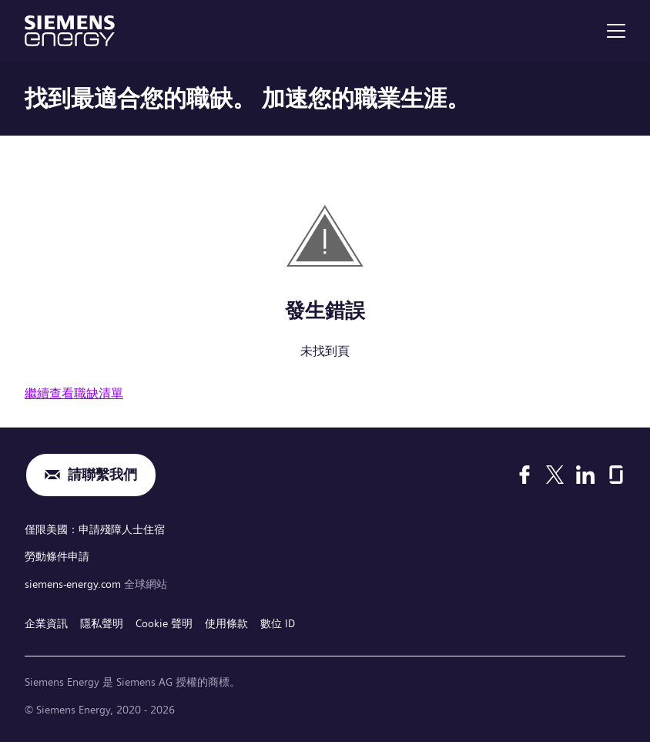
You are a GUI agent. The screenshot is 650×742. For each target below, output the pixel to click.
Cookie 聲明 (164, 623)
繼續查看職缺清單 (74, 393)
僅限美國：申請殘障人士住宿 (95, 529)
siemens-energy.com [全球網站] (74, 584)
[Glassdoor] (616, 474)
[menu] (616, 31)
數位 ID (277, 623)
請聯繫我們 (102, 475)
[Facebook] (524, 474)
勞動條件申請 (57, 556)
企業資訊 (46, 623)
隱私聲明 (101, 623)
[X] (555, 474)
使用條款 (226, 623)
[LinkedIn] (585, 474)
